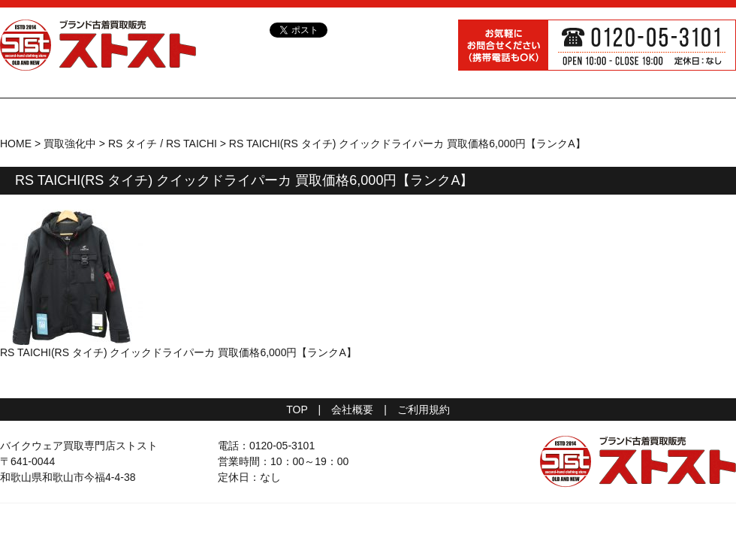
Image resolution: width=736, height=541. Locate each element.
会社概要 (352, 409)
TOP (296, 409)
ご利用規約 (423, 409)
